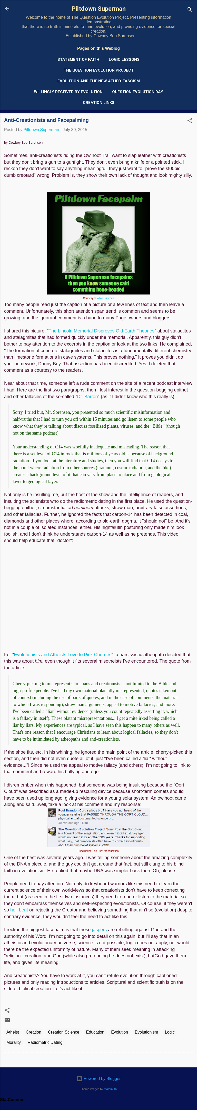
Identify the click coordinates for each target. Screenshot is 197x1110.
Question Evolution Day (137, 92)
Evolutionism (146, 1032)
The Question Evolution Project (99, 70)
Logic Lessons (124, 59)
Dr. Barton (87, 396)
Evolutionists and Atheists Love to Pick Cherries (62, 654)
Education (95, 1032)
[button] (190, 121)
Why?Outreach (105, 298)
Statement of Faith (78, 59)
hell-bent (19, 909)
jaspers (99, 929)
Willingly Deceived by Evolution (68, 92)
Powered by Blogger (98, 1078)
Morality (13, 1042)
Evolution (119, 1032)
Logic (170, 1032)
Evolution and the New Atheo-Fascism (98, 81)
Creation (33, 1032)
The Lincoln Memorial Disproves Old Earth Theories (101, 330)
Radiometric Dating (44, 1042)
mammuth (110, 1089)
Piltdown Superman (99, 8)
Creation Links (98, 102)
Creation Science (63, 1032)
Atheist (12, 1032)
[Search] (190, 10)
